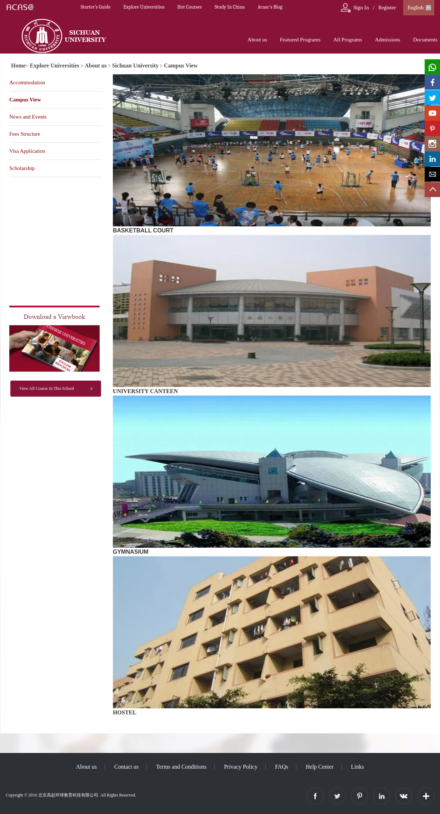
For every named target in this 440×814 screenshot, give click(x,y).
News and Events (27, 117)
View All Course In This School (46, 388)
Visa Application (27, 151)
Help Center (320, 767)
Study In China (230, 7)
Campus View (181, 65)
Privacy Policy (241, 767)
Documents (425, 39)
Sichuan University (135, 65)
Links (357, 767)
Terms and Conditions (181, 767)
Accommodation (27, 82)
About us (257, 39)
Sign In (361, 7)
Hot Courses (190, 7)
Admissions (387, 39)
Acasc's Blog (270, 7)
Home (18, 65)
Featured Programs (300, 39)
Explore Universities (143, 7)
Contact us (126, 767)
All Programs (347, 39)
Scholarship (22, 168)
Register (387, 7)
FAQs (281, 767)
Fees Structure (24, 134)
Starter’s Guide (95, 7)
